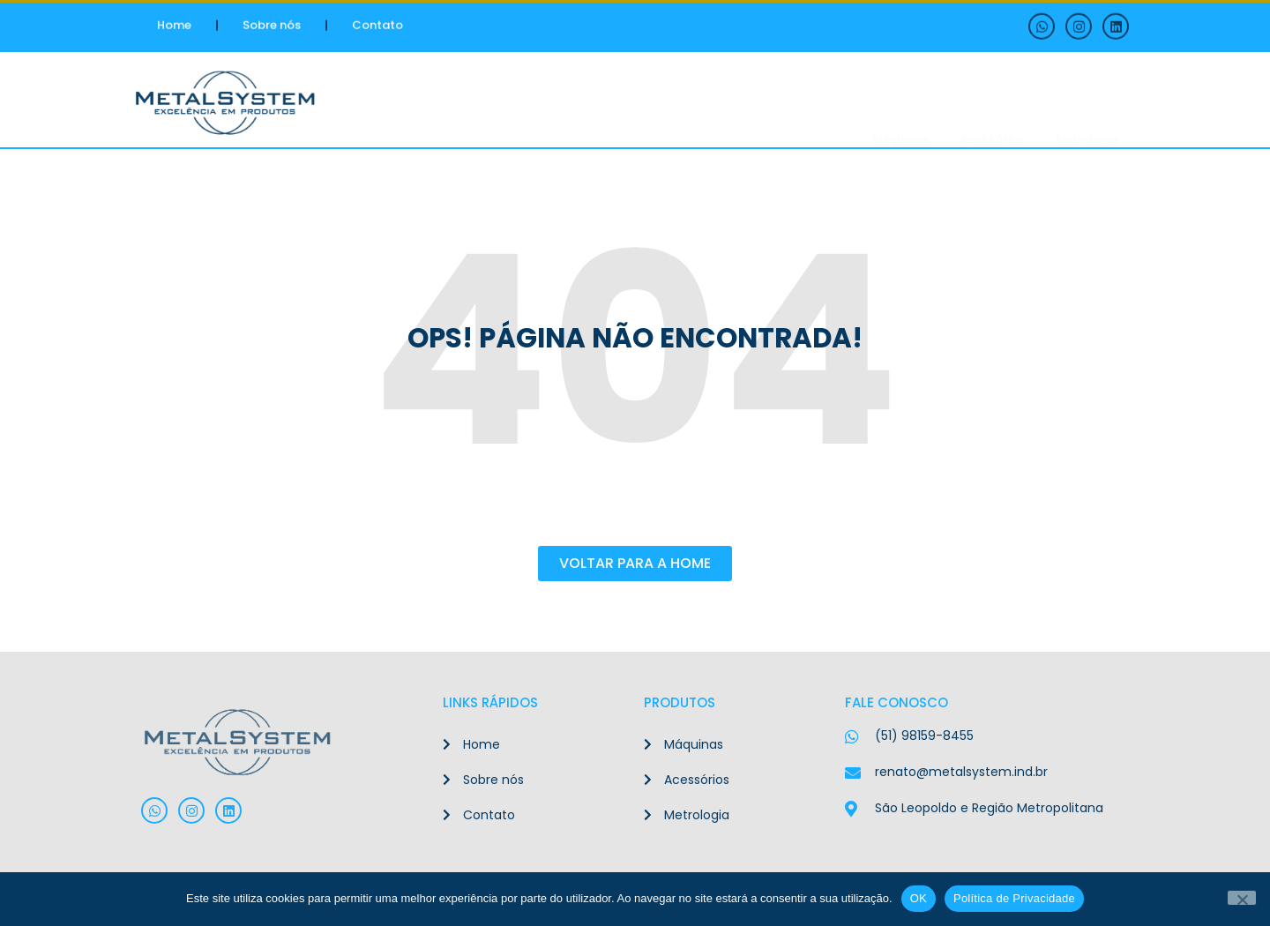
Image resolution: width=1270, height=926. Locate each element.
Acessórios (993, 105)
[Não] (1242, 898)
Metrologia (1087, 105)
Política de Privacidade (1014, 898)
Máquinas (901, 105)
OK (918, 898)
